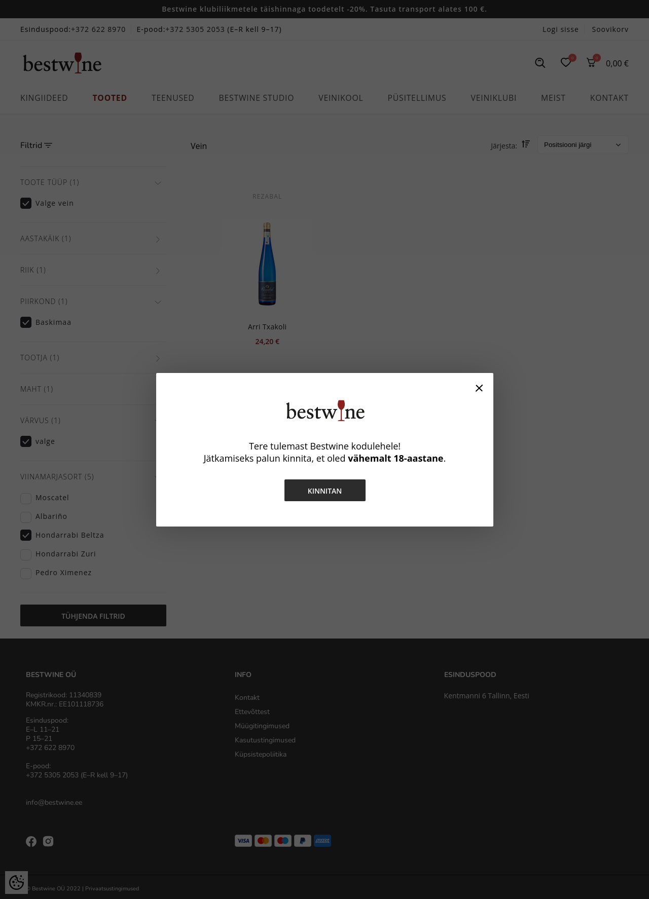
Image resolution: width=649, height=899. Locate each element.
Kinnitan (324, 491)
